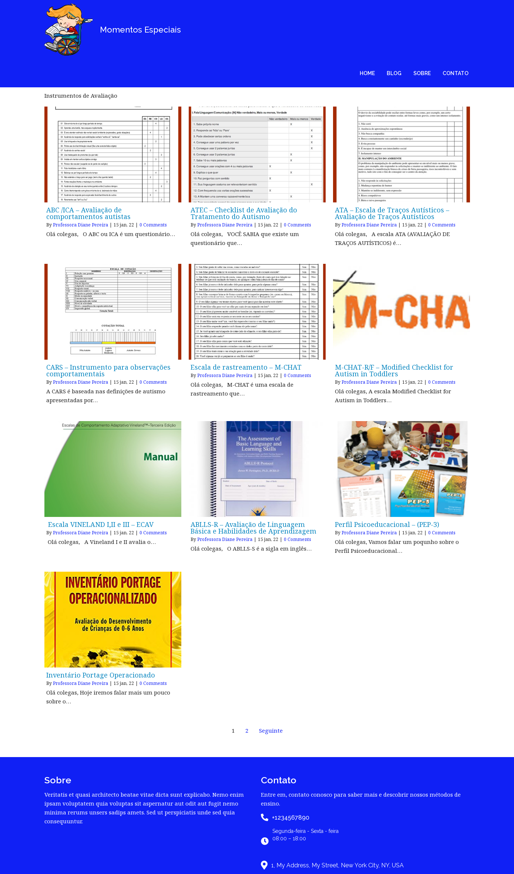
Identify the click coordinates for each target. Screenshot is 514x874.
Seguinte (271, 676)
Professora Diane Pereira (80, 171)
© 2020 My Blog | (228, 862)
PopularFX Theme (285, 862)
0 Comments (153, 171)
